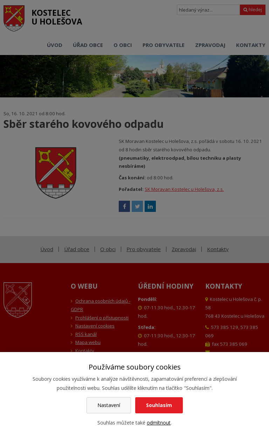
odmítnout (159, 422)
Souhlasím (159, 405)
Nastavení (108, 405)
